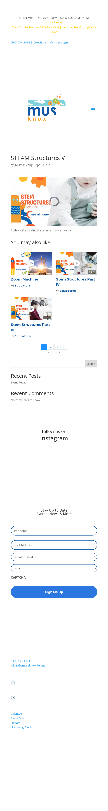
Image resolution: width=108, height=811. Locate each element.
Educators (22, 285)
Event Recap (18, 382)
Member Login (58, 42)
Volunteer (17, 713)
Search (91, 364)
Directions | (41, 42)
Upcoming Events (22, 727)
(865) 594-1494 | (22, 42)
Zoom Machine (24, 279)
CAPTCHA (18, 577)
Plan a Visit (17, 718)
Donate (15, 723)
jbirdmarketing (23, 165)
